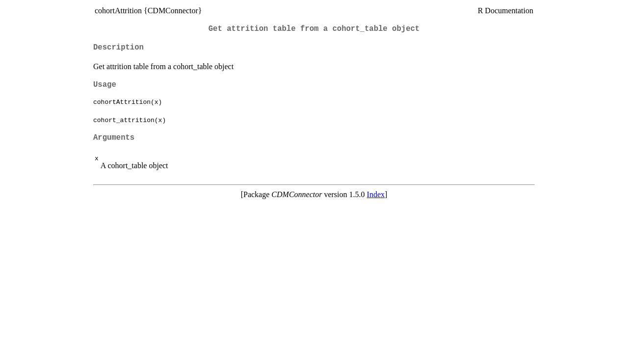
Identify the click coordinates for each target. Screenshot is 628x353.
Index (376, 194)
